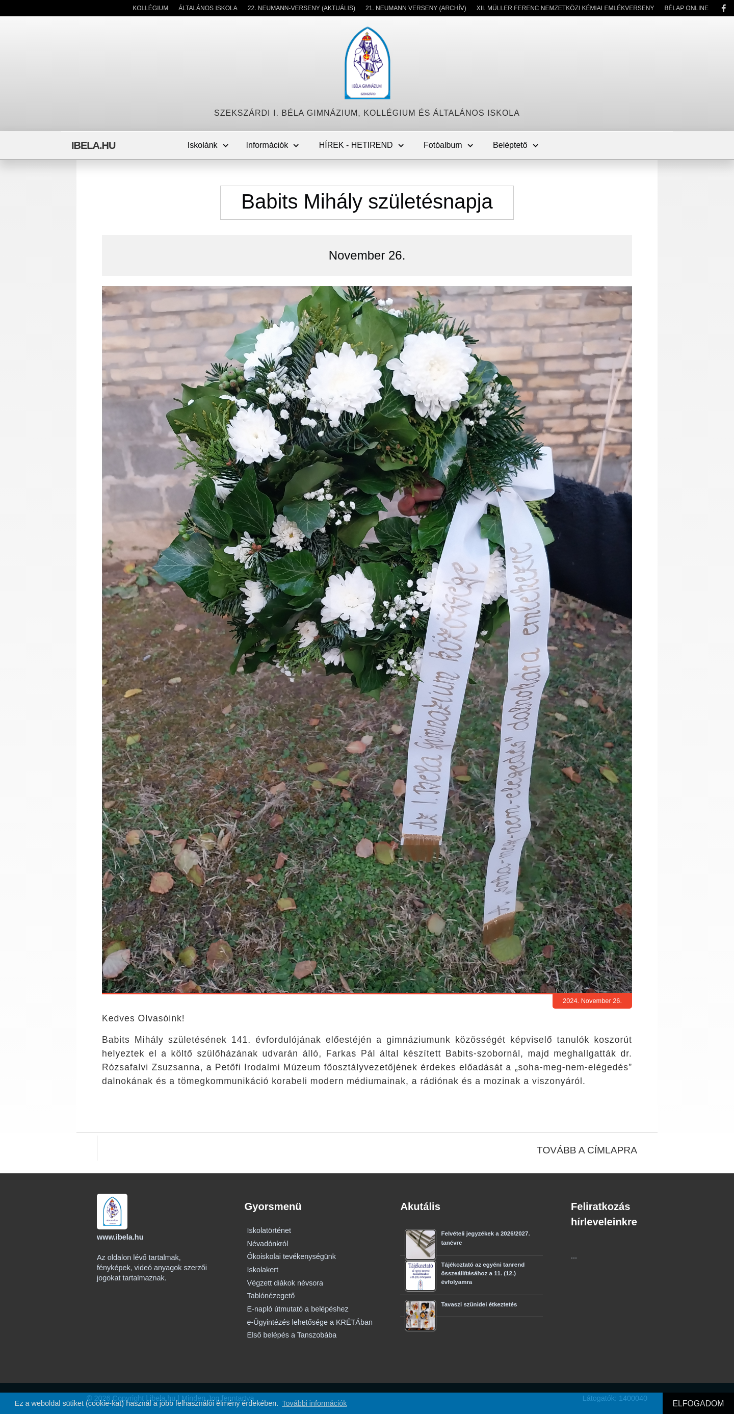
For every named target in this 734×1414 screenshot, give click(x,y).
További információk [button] (314, 1403)
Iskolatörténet (269, 1230)
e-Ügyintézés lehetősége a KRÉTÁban (310, 1322)
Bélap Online (687, 8)
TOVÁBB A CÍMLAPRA (587, 1150)
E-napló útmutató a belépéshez (298, 1309)
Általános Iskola (208, 8)
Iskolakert (263, 1270)
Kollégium (150, 8)
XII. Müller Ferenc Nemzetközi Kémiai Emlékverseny (565, 8)
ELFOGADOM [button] (698, 1403)
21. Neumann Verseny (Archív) (415, 8)
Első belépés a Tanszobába (292, 1335)
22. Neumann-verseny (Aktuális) (301, 8)
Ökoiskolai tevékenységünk (291, 1256)
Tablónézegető (271, 1296)
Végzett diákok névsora (285, 1283)
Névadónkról (268, 1244)
